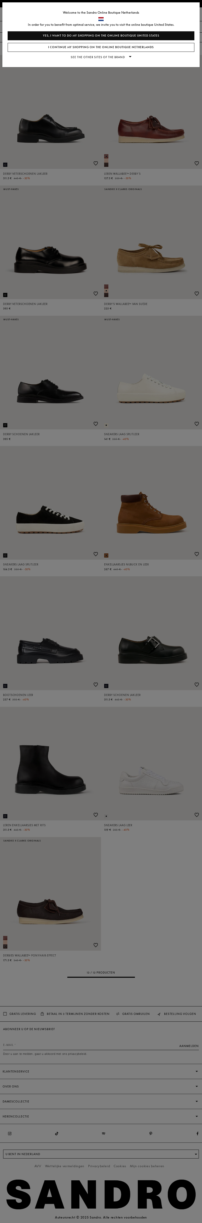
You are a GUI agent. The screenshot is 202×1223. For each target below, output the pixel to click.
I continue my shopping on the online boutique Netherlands (101, 47)
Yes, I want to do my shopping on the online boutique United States (101, 35)
